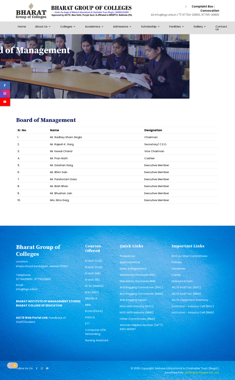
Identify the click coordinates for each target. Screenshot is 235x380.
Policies (177, 262)
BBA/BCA (91, 298)
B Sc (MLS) (92, 292)
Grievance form (182, 281)
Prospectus (127, 256)
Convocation (209, 11)
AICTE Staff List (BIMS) (186, 294)
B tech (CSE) (93, 261)
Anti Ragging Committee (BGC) (141, 287)
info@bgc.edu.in (27, 289)
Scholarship (149, 26)
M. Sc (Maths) (94, 286)
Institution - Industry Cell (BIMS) (193, 312)
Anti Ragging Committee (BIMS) (141, 294)
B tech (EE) (92, 280)
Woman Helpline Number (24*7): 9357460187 (141, 327)
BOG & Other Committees (189, 256)
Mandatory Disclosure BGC (138, 275)
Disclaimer (178, 268)
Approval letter (130, 262)
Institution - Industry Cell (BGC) (193, 306)
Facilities (175, 26)
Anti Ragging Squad (133, 300)
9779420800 (24, 279)
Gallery (198, 26)
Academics (92, 26)
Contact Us (221, 28)
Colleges (66, 26)
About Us (41, 26)
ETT (87, 323)
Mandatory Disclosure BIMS (138, 281)
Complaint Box (202, 6)
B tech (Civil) (93, 267)
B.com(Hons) (94, 311)
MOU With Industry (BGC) (137, 306)
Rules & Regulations (133, 268)
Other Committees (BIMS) (137, 319)
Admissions (120, 26)
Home (22, 26)
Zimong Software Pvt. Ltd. (202, 372)
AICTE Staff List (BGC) (186, 287)
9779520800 (42, 279)
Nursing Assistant (96, 340)
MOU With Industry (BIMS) (137, 312)
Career (176, 275)
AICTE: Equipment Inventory (190, 300)
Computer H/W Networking (95, 332)
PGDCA (90, 317)
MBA (88, 305)
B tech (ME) (93, 273)
